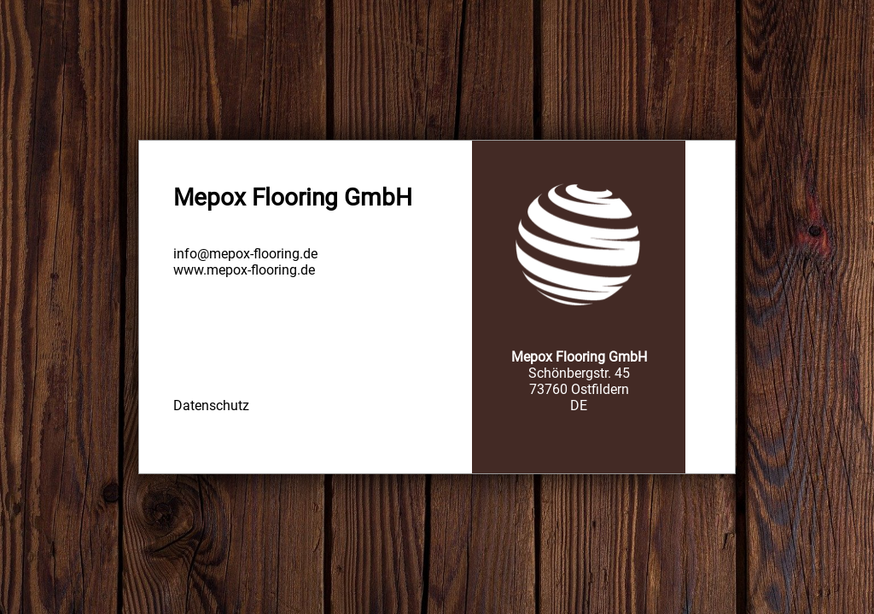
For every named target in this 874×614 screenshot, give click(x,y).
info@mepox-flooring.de (245, 254)
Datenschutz (211, 405)
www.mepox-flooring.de (244, 270)
